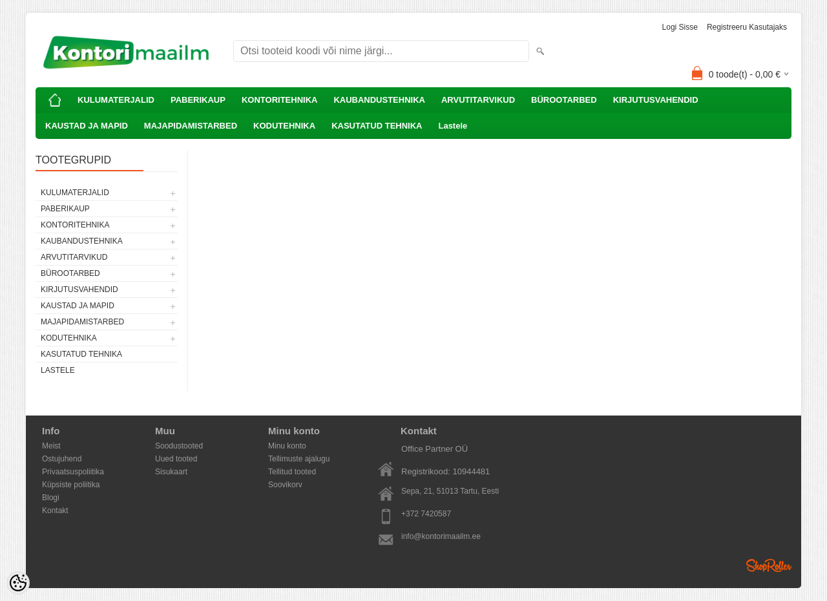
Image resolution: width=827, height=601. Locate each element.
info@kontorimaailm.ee (441, 536)
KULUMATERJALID (116, 100)
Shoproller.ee (768, 565)
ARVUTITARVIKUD (478, 100)
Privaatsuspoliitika (73, 471)
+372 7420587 (426, 513)
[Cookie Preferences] (18, 583)
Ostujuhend (61, 458)
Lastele (452, 126)
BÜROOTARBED (564, 100)
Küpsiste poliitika (70, 484)
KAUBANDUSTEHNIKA (379, 100)
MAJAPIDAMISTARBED (190, 126)
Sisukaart (171, 471)
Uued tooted (176, 458)
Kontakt (55, 510)
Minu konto (287, 445)
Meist (51, 445)
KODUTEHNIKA (284, 126)
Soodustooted (179, 445)
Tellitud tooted (292, 471)
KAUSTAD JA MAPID (86, 126)
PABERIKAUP (198, 100)
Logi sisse (680, 27)
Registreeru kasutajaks (747, 27)
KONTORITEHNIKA (279, 100)
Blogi (50, 497)
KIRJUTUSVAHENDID (655, 100)
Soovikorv (285, 484)
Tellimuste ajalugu (299, 458)
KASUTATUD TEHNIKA (376, 126)
